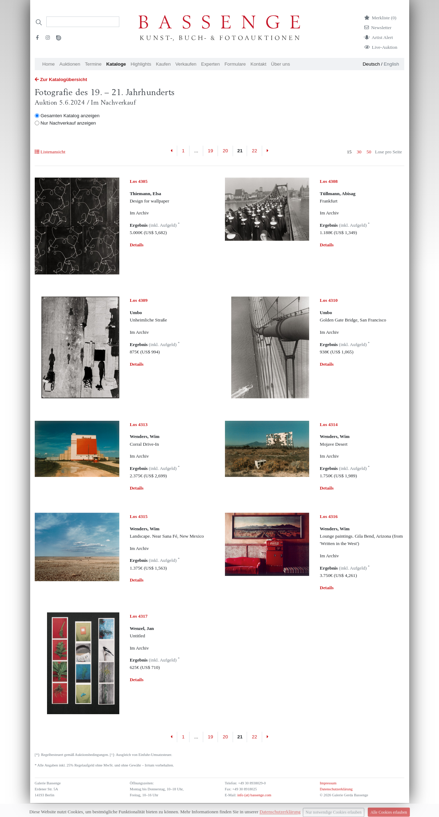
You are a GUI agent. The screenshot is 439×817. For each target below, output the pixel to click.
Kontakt (258, 64)
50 (369, 151)
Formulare (235, 64)
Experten (210, 64)
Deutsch (371, 64)
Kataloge (116, 64)
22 (254, 150)
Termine (93, 64)
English (391, 64)
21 (239, 150)
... (196, 150)
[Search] (82, 21)
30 (359, 151)
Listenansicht (50, 151)
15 (349, 151)
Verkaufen (186, 64)
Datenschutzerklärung (336, 789)
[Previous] (171, 151)
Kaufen (163, 64)
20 (225, 150)
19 (210, 150)
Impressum (328, 783)
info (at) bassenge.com (254, 795)
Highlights (141, 64)
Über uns (280, 64)
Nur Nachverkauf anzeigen (68, 123)
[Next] (267, 151)
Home (48, 64)
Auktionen (69, 64)
